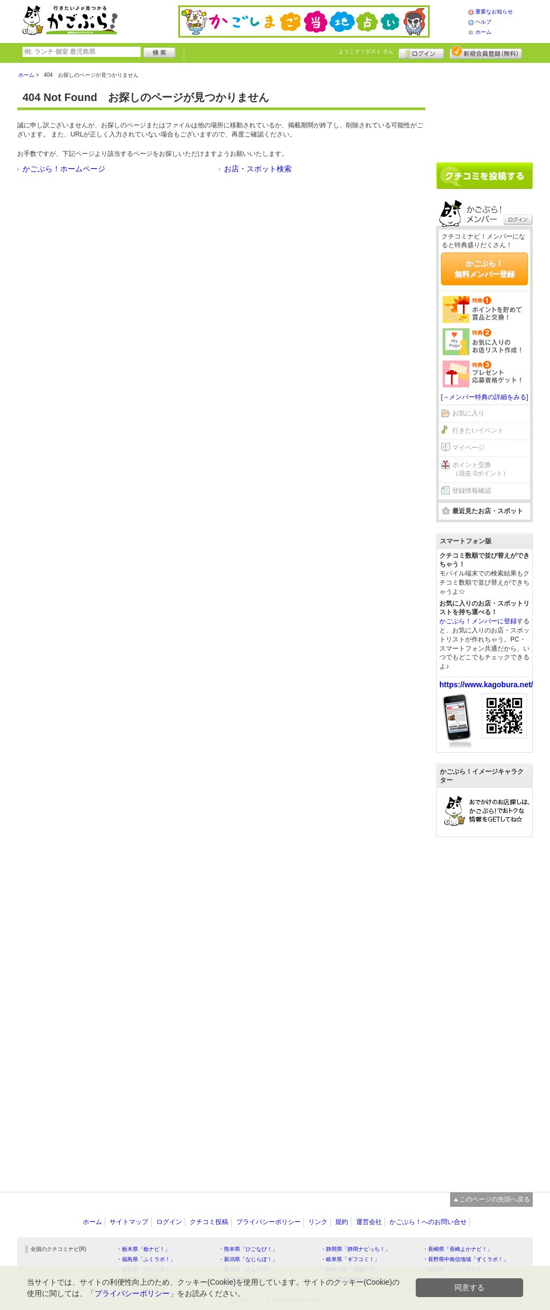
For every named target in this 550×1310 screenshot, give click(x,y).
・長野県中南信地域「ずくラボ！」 (466, 1259)
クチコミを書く (484, 175)
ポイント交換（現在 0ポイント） (480, 469)
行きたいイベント (478, 430)
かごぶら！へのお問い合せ (428, 1222)
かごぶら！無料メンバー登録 (484, 268)
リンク (318, 1222)
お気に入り (468, 413)
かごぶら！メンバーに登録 (478, 621)
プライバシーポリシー (268, 1222)
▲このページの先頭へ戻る (491, 1199)
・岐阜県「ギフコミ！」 (350, 1259)
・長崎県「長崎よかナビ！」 (458, 1249)
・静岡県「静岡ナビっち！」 (355, 1249)
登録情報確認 (471, 490)
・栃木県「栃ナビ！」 (143, 1249)
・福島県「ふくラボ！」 (146, 1259)
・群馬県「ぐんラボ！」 (146, 1269)
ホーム (483, 32)
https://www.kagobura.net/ (486, 684)
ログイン (421, 52)
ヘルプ (483, 22)
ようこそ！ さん (366, 51)
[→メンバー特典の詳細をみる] (485, 397)
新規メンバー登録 (486, 52)
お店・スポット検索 (258, 168)
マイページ (468, 447)
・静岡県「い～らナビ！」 (455, 1269)
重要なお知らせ (494, 12)
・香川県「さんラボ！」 (248, 1269)
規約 (341, 1222)
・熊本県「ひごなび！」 (248, 1249)
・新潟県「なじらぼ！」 (248, 1259)
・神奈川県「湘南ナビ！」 (353, 1269)
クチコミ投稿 (209, 1222)
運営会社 (369, 1222)
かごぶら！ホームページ (64, 168)
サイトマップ (129, 1222)
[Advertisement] (484, 108)
